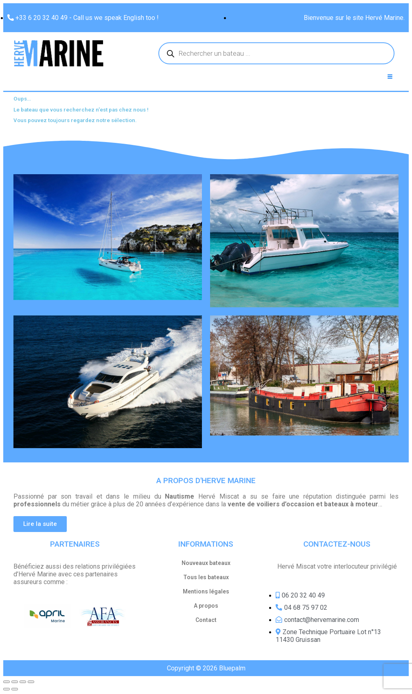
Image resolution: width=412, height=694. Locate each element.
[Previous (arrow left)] (6, 689)
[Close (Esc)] (6, 682)
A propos (206, 605)
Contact (206, 620)
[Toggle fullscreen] (23, 682)
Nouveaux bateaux (206, 563)
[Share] (14, 682)
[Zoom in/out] (31, 682)
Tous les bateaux (206, 577)
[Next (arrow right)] (14, 689)
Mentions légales (206, 591)
